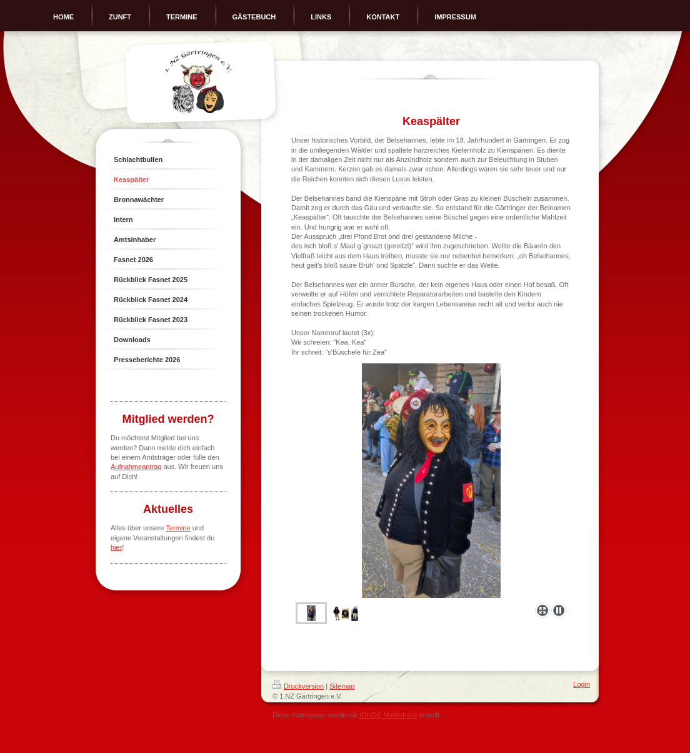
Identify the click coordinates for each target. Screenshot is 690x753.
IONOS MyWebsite (388, 715)
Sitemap (341, 686)
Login (581, 684)
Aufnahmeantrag (136, 466)
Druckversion (298, 686)
